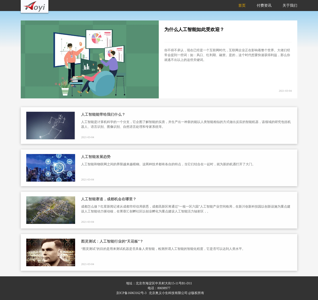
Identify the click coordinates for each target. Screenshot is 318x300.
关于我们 (290, 5)
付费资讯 (264, 5)
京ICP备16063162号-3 (131, 293)
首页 (242, 5)
